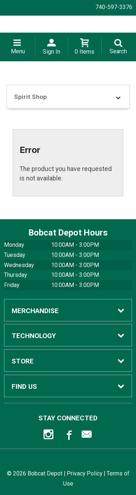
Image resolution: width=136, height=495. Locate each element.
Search (118, 51)
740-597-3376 (113, 7)
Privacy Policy (84, 473)
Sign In (51, 51)
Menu (18, 51)
